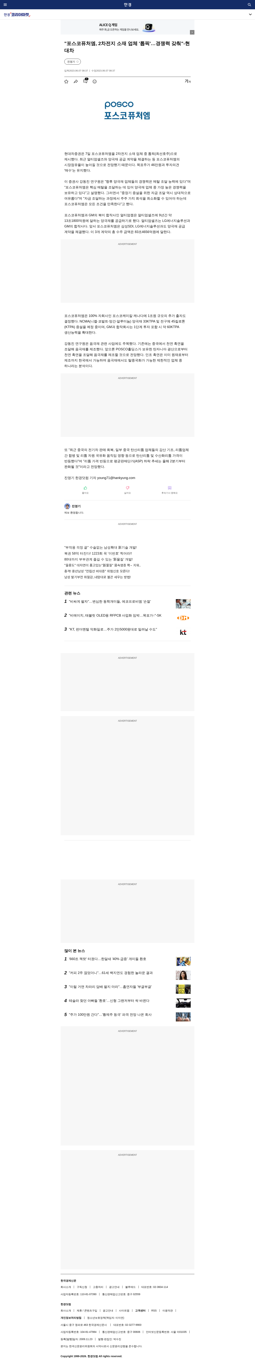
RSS (154, 1310)
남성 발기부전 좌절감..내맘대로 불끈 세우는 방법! (97, 577)
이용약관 (167, 1310)
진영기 (71, 61)
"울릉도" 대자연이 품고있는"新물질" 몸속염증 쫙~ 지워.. (102, 565)
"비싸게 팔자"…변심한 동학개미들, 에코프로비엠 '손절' (110, 601)
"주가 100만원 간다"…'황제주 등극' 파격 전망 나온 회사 (110, 1014)
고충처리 (98, 1286)
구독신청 (82, 1286)
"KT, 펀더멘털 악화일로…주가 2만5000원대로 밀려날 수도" (113, 629)
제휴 (79, 1310)
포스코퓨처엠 (101, 154)
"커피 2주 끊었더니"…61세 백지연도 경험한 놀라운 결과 (111, 973)
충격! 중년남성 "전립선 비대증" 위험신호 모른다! (97, 571)
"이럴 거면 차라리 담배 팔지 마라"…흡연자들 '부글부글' (110, 987)
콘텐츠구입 (90, 1310)
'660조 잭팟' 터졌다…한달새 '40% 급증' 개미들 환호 (107, 959)
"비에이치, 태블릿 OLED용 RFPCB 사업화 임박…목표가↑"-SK (115, 615)
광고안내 (114, 1286)
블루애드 (130, 1286)
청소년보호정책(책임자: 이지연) (105, 1317)
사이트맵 (124, 1310)
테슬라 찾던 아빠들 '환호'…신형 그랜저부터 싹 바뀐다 (109, 1001)
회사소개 (66, 1286)
